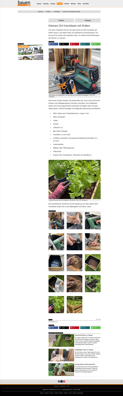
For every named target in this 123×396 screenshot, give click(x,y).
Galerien (61, 20)
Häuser (39, 3)
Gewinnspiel (80, 393)
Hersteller (86, 3)
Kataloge (88, 20)
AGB (68, 386)
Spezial (74, 393)
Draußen (59, 3)
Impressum (56, 386)
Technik (66, 3)
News (79, 3)
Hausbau (46, 3)
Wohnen (73, 3)
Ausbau (52, 3)
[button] (53, 44)
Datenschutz (63, 386)
